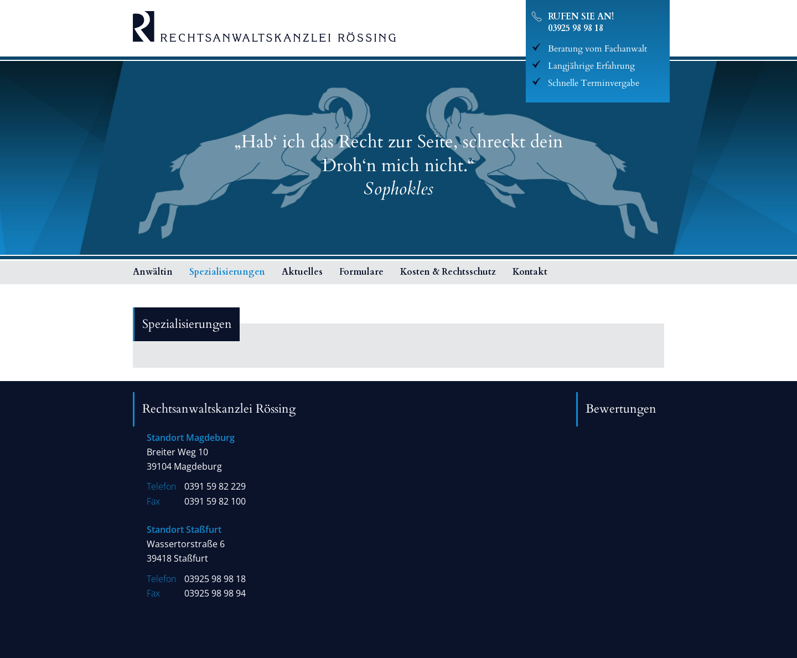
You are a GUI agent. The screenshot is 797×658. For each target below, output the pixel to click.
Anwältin (153, 272)
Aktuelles (302, 272)
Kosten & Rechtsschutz (448, 272)
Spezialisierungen (227, 272)
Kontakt (530, 272)
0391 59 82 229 (215, 486)
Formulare (361, 272)
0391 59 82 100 (215, 501)
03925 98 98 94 (215, 593)
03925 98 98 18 (575, 28)
